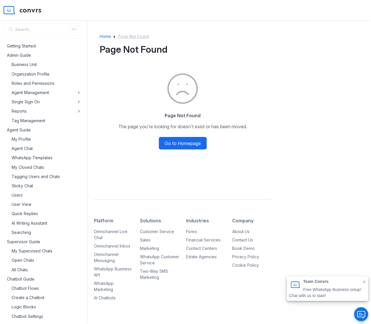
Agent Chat (22, 148)
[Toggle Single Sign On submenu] (78, 101)
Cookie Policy (245, 265)
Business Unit (24, 64)
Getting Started (21, 45)
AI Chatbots (105, 297)
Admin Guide (19, 55)
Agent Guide (19, 129)
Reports (19, 111)
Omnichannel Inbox (112, 246)
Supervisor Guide (23, 241)
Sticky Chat (22, 185)
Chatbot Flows (25, 288)
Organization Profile (31, 74)
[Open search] (43, 29)
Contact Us (242, 239)
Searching (21, 232)
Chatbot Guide (20, 279)
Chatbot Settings (27, 316)
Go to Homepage (183, 143)
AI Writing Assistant (29, 223)
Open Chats (23, 260)
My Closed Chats (28, 167)
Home (105, 36)
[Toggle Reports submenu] (78, 111)
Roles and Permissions (33, 83)
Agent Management (30, 92)
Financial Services (203, 239)
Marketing (149, 248)
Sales (145, 239)
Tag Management (28, 120)
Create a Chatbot (28, 297)
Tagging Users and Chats (36, 176)
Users (17, 195)
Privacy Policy (245, 256)
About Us (241, 231)
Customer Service (157, 231)
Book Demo (243, 248)
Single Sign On (26, 101)
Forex (191, 231)
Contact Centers (201, 248)
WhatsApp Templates (32, 157)
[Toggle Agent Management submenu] (78, 92)
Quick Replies (25, 213)
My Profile (21, 139)
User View (21, 204)
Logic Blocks (24, 306)
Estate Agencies (201, 256)
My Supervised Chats (32, 250)
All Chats (20, 269)
